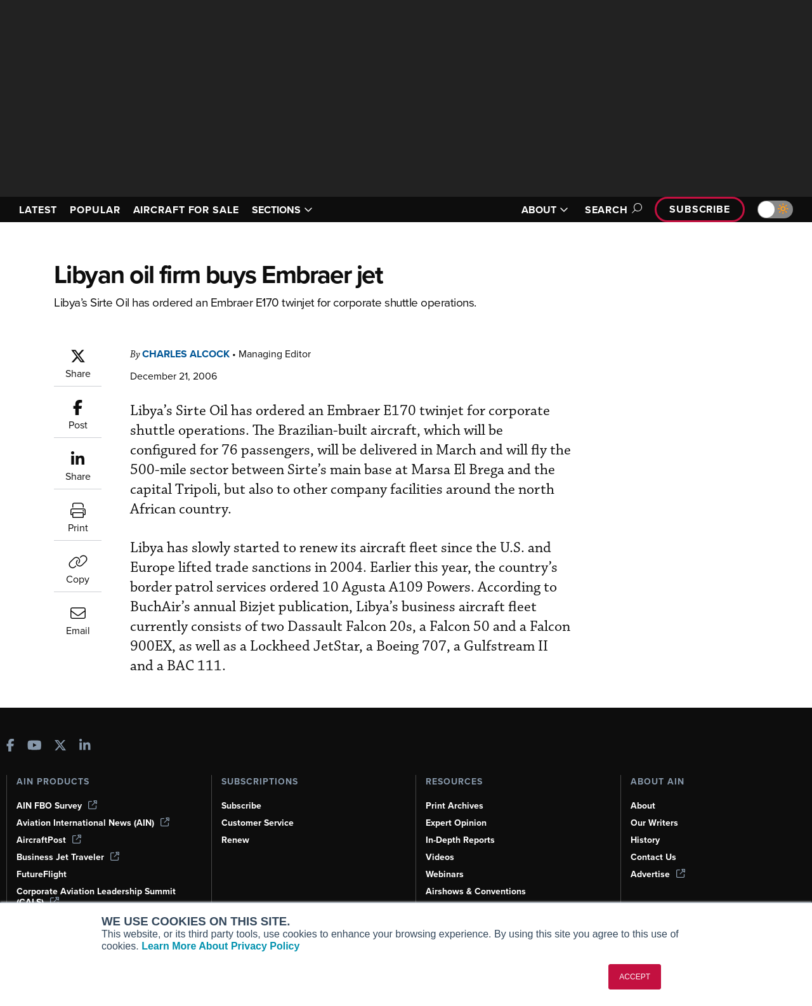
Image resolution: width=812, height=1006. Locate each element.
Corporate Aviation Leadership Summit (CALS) (98, 895)
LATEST (40, 209)
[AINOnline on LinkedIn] (85, 745)
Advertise (658, 873)
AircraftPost (49, 839)
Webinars (446, 873)
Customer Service (259, 822)
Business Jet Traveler (69, 856)
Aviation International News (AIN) (93, 822)
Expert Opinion (457, 822)
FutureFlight (42, 873)
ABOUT (537, 209)
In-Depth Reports (462, 839)
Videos (440, 856)
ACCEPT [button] (634, 976)
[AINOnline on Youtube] (34, 745)
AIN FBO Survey (58, 805)
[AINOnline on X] (60, 745)
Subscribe (697, 209)
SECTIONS (300, 209)
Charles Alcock (191, 353)
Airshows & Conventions (478, 890)
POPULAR (100, 209)
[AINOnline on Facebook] (10, 745)
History (646, 839)
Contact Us (654, 856)
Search (606, 210)
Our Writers (655, 822)
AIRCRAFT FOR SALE (198, 209)
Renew (235, 839)
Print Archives (455, 805)
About (643, 805)
